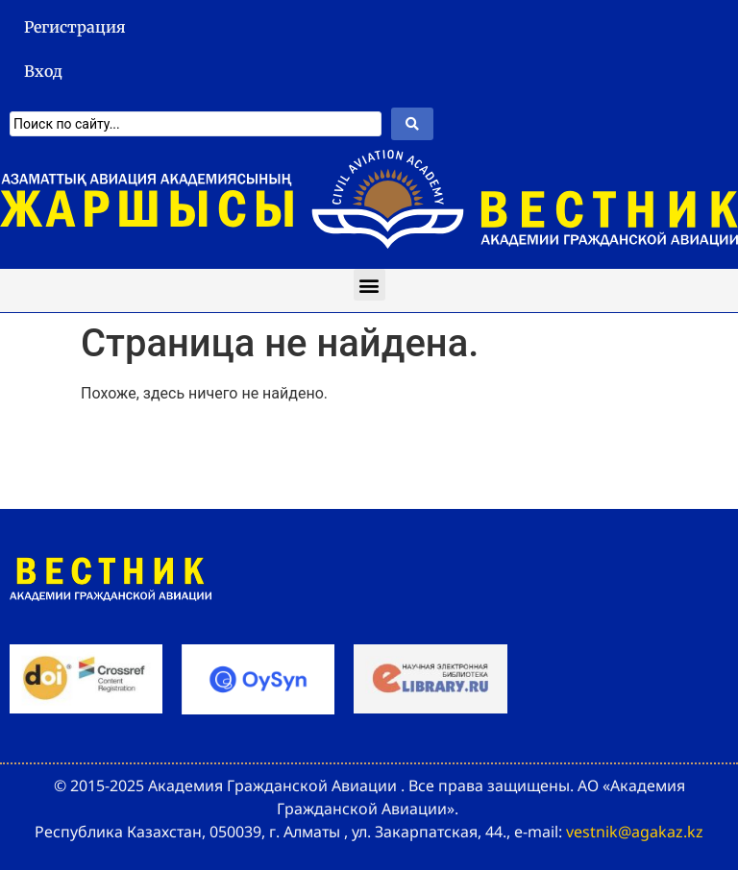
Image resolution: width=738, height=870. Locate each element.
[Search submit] (412, 124)
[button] (369, 285)
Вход (43, 71)
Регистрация (75, 26)
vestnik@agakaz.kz (634, 831)
